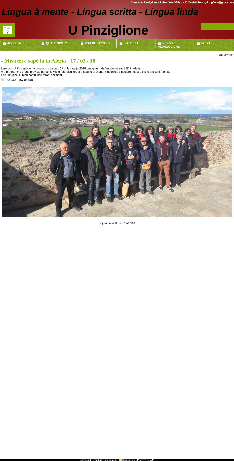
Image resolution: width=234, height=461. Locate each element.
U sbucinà (12, 79)
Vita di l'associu (95, 43)
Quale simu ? (54, 43)
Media (204, 43)
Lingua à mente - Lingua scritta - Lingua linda (101, 12)
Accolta (12, 43)
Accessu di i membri (91, 459)
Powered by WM (144, 459)
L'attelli (128, 43)
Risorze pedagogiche (169, 45)
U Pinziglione (108, 30)
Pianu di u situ (110, 459)
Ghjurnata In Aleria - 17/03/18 (117, 222)
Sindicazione (128, 459)
